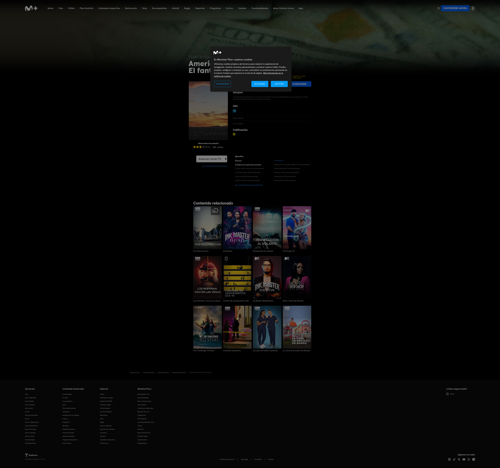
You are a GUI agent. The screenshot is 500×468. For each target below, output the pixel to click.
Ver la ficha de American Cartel (214, 166)
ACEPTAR (279, 84)
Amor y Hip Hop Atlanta (293, 301)
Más (301, 8)
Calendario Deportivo (107, 440)
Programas (215, 8)
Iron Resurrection (201, 251)
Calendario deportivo (109, 8)
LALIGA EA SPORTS (106, 401)
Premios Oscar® (68, 433)
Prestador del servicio (227, 459)
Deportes (200, 8)
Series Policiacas (30, 429)
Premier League (105, 405)
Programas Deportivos (70, 440)
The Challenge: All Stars (203, 350)
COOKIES (271, 459)
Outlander (66, 412)
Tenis (144, 8)
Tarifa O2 (141, 429)
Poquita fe (66, 422)
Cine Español (29, 401)
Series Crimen (29, 436)
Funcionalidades (259, 8)
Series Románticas (31, 426)
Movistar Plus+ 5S (143, 412)
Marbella (65, 426)
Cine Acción (29, 408)
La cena (65, 398)
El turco (65, 419)
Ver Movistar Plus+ (144, 394)
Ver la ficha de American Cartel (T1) (249, 185)
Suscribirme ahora (455, 8)
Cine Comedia (30, 405)
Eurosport (103, 433)
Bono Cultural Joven (283, 8)
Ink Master (227, 251)
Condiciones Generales (145, 408)
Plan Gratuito (86, 8)
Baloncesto (131, 8)
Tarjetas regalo (143, 436)
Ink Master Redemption (263, 301)
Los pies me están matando (265, 350)
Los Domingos (67, 394)
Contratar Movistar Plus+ (146, 422)
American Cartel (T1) (210, 158)
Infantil (175, 8)
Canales (242, 8)
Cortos (229, 8)
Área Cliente (142, 405)
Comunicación (142, 440)
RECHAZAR (259, 84)
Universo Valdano (106, 412)
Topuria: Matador (106, 426)
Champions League (106, 398)
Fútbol (71, 8)
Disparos (238, 161)
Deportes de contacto (107, 429)
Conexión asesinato (232, 350)
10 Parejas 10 (289, 251)
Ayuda (450, 394)
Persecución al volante (263, 251)
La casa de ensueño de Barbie (296, 350)
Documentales (159, 8)
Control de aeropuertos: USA (236, 301)
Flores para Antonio (69, 408)
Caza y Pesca (66, 443)
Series (51, 8)
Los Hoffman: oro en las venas (206, 301)
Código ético (142, 415)
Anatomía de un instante (70, 415)
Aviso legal (244, 459)
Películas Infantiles (31, 415)
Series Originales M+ (32, 422)
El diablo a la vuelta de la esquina (248, 165)
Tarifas (140, 426)
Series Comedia (30, 433)
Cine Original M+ (30, 398)
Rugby (187, 8)
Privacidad (258, 459)
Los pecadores (67, 401)
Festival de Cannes (68, 429)
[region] (251, 69)
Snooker (103, 436)
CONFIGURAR (222, 84)
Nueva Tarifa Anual (144, 433)
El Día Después (105, 408)
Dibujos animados (68, 436)
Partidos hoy (104, 443)
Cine (60, 8)
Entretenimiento (30, 443)
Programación (142, 443)
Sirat (64, 405)
